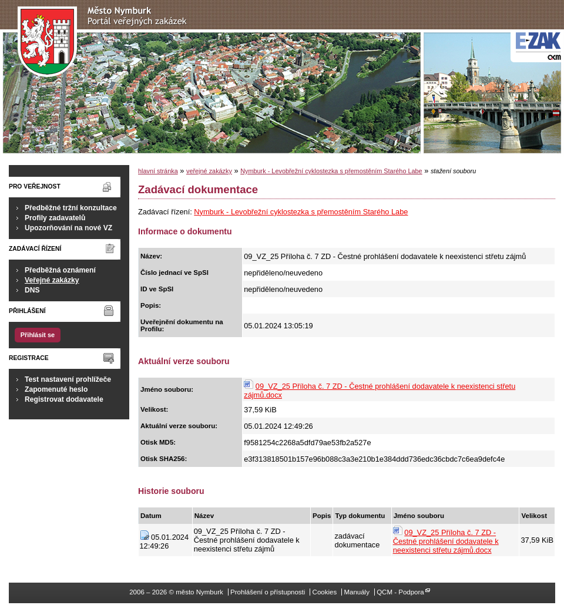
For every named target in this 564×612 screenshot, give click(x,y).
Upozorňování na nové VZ (68, 228)
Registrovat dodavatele (64, 399)
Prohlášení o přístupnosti (267, 592)
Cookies (325, 592)
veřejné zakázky (209, 170)
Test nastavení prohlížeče (68, 379)
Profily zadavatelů (55, 218)
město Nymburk (105, 42)
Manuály (357, 592)
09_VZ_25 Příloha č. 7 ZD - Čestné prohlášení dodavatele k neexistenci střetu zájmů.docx (446, 541)
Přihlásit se (38, 334)
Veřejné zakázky (52, 280)
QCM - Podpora (400, 592)
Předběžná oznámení (60, 270)
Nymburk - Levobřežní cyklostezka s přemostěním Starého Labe (331, 170)
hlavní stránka (158, 170)
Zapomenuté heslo (56, 389)
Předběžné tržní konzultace (71, 208)
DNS (32, 290)
